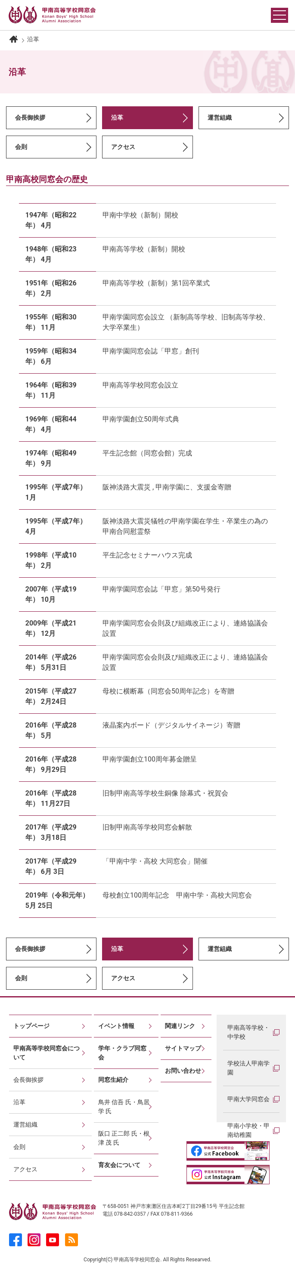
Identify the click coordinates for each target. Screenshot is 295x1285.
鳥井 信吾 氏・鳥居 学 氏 (123, 1107)
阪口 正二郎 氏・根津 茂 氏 (123, 1138)
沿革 (19, 1102)
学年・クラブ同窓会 (122, 1053)
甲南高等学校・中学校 (248, 1032)
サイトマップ (183, 1048)
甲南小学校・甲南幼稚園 (248, 1130)
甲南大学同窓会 (248, 1099)
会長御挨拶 (30, 117)
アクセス (123, 146)
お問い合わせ (183, 1070)
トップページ (31, 1025)
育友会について (119, 1164)
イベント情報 (116, 1025)
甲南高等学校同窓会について (46, 1053)
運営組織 (220, 117)
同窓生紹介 (113, 1079)
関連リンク (180, 1025)
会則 (21, 146)
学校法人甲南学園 (248, 1068)
